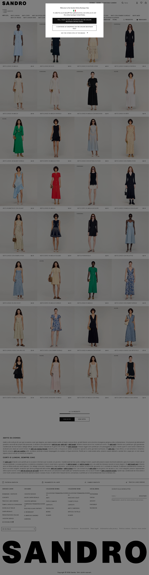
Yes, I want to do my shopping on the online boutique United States (74, 20)
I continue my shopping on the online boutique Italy (74, 27)
